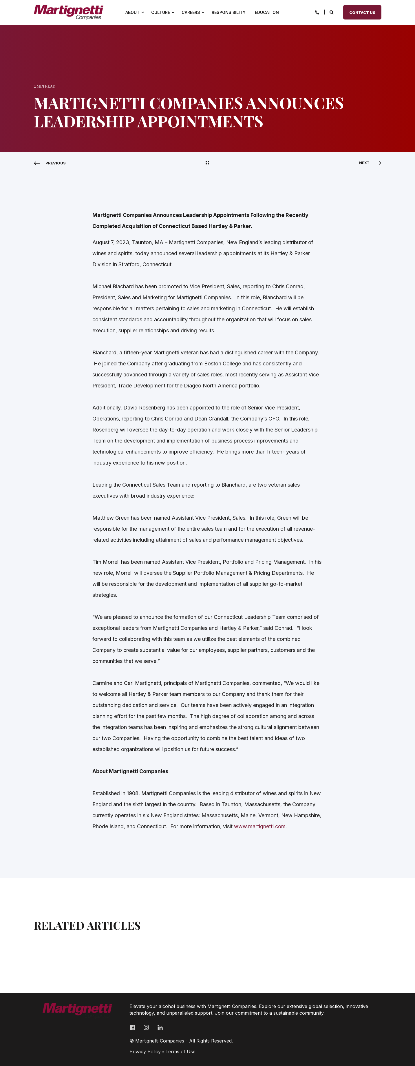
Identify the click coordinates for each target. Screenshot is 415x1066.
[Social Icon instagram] (146, 1027)
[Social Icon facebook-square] (134, 1027)
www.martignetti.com (260, 826)
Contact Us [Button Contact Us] (362, 12)
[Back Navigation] (207, 163)
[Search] (332, 11)
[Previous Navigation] (50, 163)
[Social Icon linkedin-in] (158, 1027)
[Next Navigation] (370, 162)
